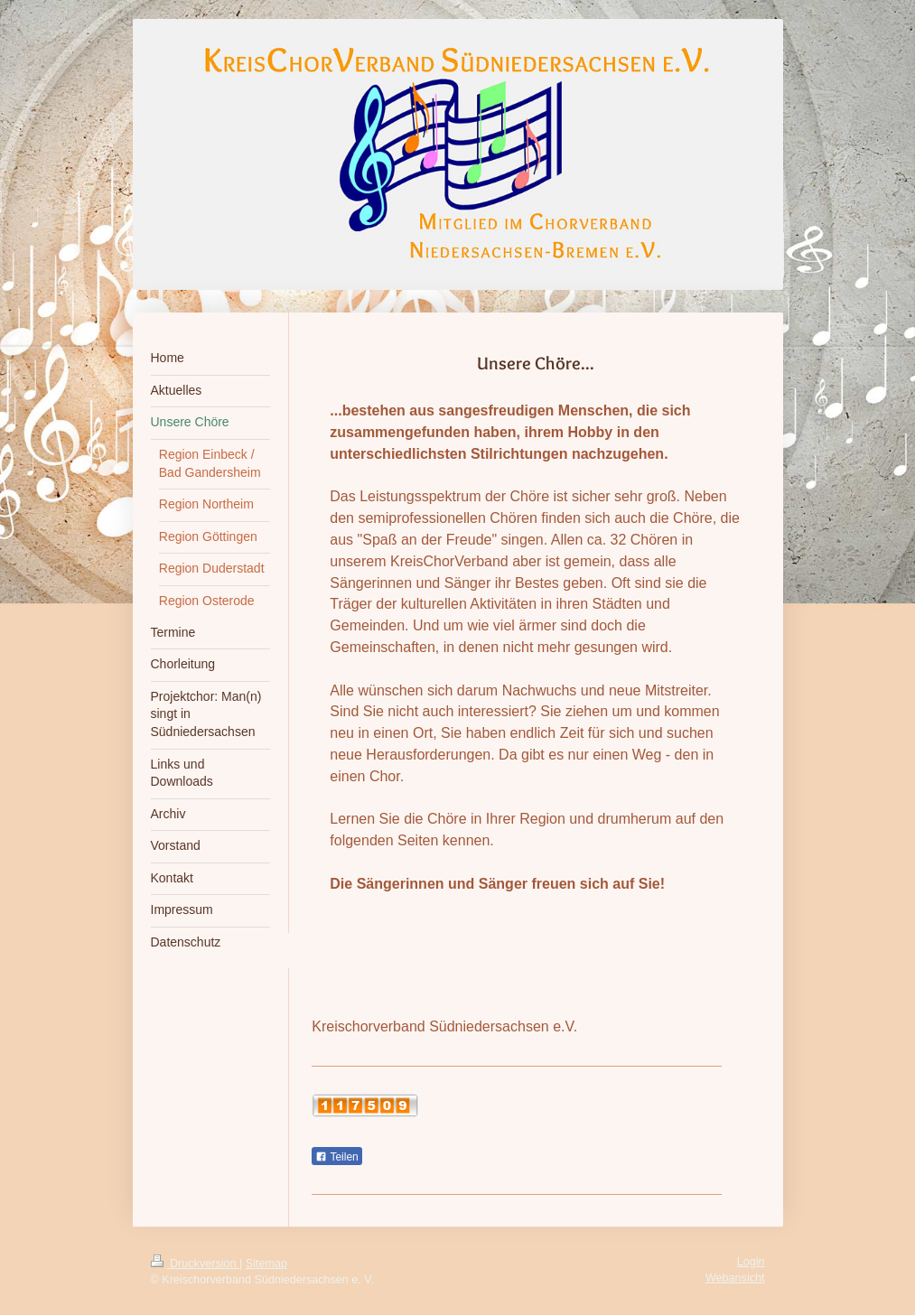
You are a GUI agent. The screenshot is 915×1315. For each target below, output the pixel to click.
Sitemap (266, 1263)
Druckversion (195, 1263)
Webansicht (735, 1278)
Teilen (336, 1157)
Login (751, 1261)
